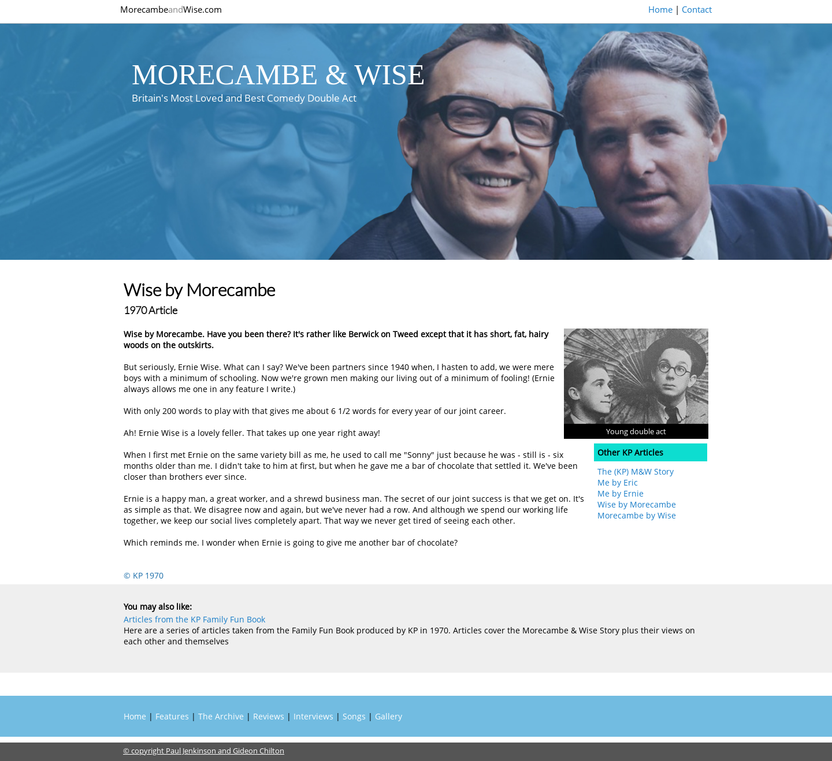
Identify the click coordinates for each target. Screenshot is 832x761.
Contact (697, 9)
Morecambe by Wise (636, 515)
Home (660, 9)
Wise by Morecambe (636, 504)
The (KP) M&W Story (635, 471)
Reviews (268, 716)
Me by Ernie (620, 493)
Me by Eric (617, 482)
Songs (354, 716)
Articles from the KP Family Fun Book (194, 619)
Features (172, 716)
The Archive (221, 716)
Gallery (388, 716)
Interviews (313, 716)
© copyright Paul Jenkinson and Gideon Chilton (203, 750)
